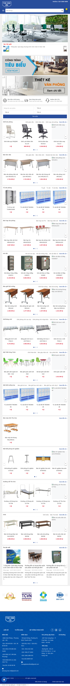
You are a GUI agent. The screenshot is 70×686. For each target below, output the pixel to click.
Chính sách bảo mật (58, 681)
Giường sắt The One (9, 481)
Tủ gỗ (43, 188)
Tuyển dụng (19, 630)
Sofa (4, 514)
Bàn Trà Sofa (54, 515)
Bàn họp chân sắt (53, 220)
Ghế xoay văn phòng (52, 122)
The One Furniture (19, 678)
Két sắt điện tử (53, 253)
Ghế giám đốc (30, 122)
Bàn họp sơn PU (41, 220)
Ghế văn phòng (8, 122)
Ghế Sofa (46, 515)
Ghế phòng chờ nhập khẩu (40, 319)
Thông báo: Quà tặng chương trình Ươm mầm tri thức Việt (31, 47)
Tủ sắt (48, 188)
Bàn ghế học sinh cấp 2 (51, 385)
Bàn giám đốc (30, 155)
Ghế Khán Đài (32, 352)
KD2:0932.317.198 (8, 654)
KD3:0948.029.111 (8, 660)
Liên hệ (6, 630)
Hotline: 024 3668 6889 (60, 1)
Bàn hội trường (53, 286)
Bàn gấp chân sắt (43, 352)
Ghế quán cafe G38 (59, 371)
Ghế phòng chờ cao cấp (24, 319)
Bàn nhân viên (40, 155)
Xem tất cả (62, 122)
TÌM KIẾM (35, 116)
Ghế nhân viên (39, 122)
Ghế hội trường (42, 286)
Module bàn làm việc (52, 155)
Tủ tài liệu (55, 188)
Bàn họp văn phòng (9, 220)
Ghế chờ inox (54, 319)
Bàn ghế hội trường (9, 286)
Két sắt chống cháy (42, 253)
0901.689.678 (29, 655)
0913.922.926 (29, 649)
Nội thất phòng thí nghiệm (11, 448)
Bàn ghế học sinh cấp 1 (35, 385)
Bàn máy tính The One (10, 418)
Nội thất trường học (9, 385)
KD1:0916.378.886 (8, 649)
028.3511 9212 (26, 643)
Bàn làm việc (7, 154)
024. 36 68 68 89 (8, 643)
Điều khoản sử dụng (41, 681)
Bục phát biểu (54, 352)
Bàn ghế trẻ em (22, 385)
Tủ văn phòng (7, 187)
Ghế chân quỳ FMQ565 (11, 141)
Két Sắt (5, 253)
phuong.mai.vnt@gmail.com (10, 671)
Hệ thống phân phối (37, 630)
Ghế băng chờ (7, 319)
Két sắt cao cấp (30, 253)
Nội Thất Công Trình (9, 352)
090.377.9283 (29, 652)
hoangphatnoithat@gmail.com (30, 664)
